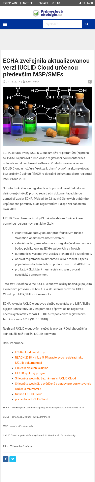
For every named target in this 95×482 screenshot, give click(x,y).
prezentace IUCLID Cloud (32, 399)
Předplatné (10, 3)
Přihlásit (86, 3)
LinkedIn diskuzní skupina (31, 368)
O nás (56, 3)
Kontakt (42, 3)
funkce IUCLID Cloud (28, 394)
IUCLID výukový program (31, 373)
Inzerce (28, 3)
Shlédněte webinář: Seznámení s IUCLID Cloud (45, 378)
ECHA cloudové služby (30, 352)
